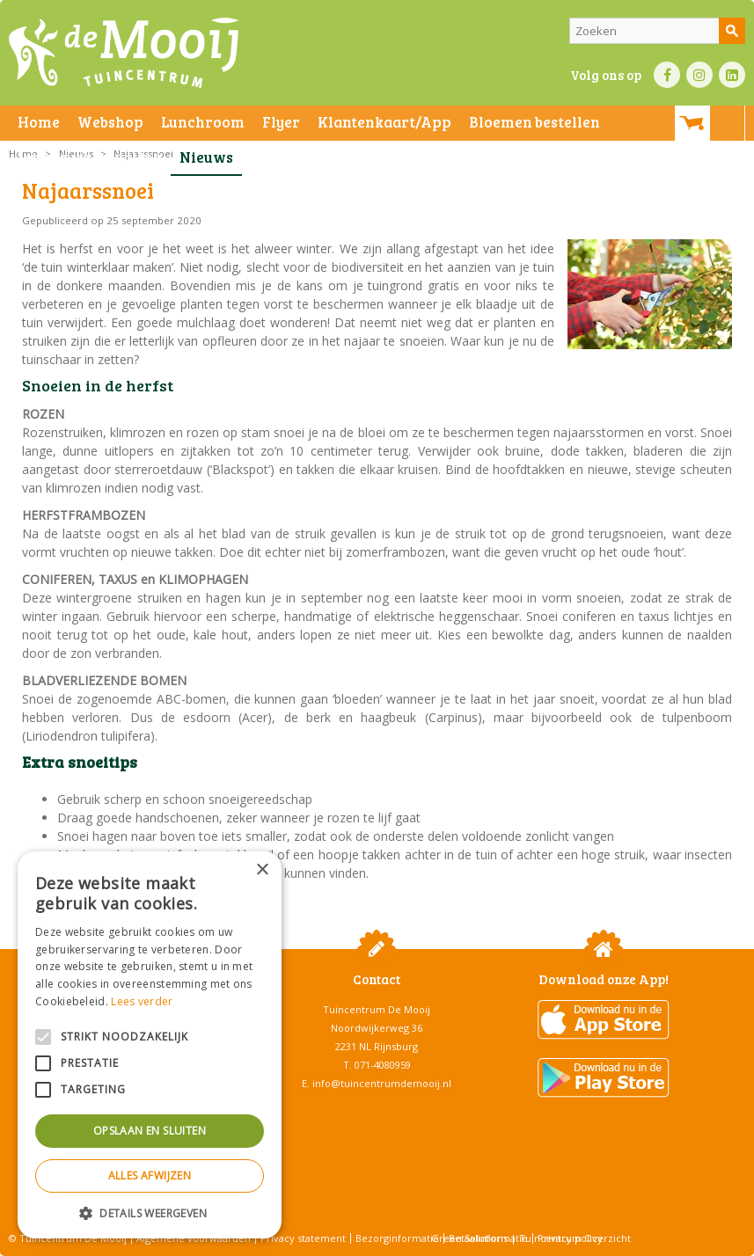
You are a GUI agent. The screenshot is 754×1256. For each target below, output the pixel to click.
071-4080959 (383, 1064)
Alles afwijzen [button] (150, 1175)
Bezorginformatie (397, 1238)
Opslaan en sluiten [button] (149, 1130)
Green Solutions (469, 1238)
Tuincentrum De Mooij (376, 1009)
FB (667, 75)
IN (699, 75)
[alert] (150, 1044)
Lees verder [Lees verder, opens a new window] (141, 1001)
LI (732, 75)
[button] (149, 1212)
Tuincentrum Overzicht (575, 1238)
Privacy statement (303, 1238)
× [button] (261, 870)
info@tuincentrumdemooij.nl (381, 1083)
